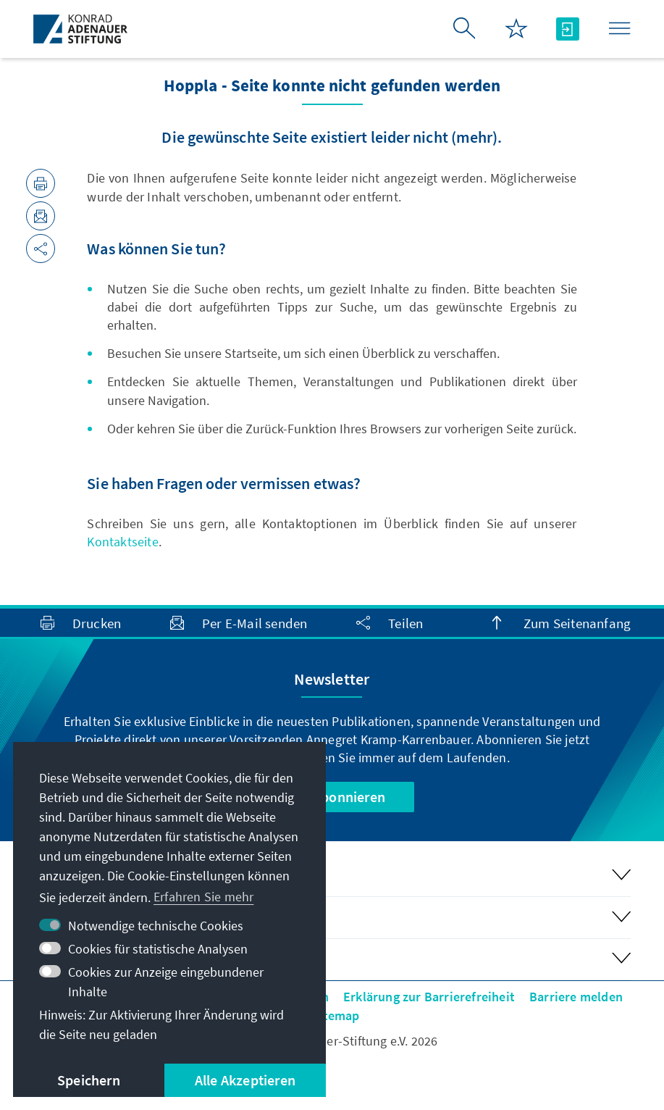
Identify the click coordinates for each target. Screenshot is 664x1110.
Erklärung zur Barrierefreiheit (429, 996)
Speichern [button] (88, 1080)
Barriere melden (576, 996)
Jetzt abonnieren (332, 797)
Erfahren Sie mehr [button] (203, 896)
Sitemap (335, 1015)
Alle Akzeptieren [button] (245, 1080)
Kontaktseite (122, 541)
